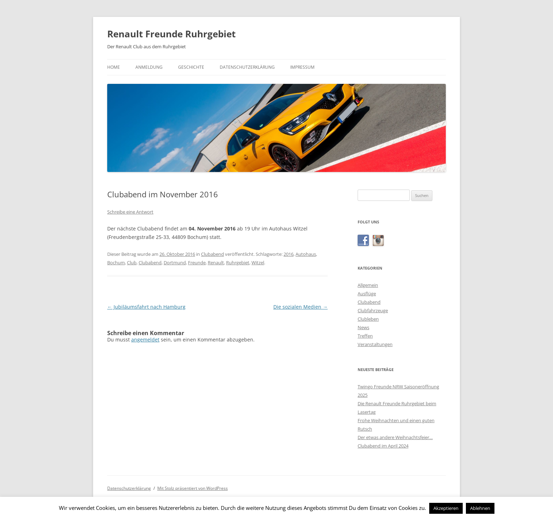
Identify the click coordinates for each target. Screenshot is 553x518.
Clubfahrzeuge (373, 310)
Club (131, 262)
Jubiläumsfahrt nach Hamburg (146, 306)
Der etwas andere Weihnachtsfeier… (395, 437)
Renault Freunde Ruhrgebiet (171, 33)
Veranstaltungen (375, 344)
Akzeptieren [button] (445, 508)
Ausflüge (367, 293)
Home (113, 67)
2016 (288, 254)
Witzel (257, 262)
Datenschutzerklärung (247, 67)
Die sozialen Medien (300, 306)
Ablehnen (480, 508)
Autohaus (306, 254)
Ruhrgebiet (237, 262)
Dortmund (175, 262)
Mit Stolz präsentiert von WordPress (192, 488)
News (363, 327)
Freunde (197, 262)
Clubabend (212, 254)
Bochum (116, 262)
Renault (216, 262)
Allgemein (368, 285)
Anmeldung (149, 67)
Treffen (365, 336)
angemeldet (145, 339)
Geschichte (191, 67)
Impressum (302, 67)
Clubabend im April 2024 (383, 446)
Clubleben (368, 319)
